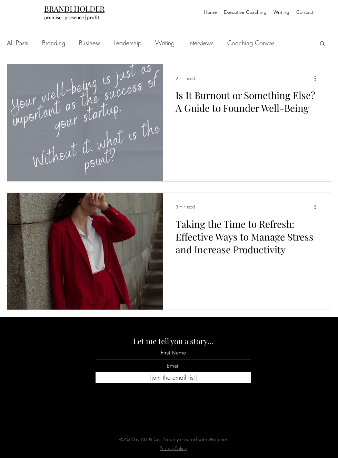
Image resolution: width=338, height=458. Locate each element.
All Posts (17, 43)
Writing (165, 43)
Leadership (127, 43)
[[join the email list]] (173, 377)
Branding (53, 43)
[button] (322, 44)
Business (89, 43)
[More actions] (317, 78)
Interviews (200, 43)
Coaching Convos (251, 43)
